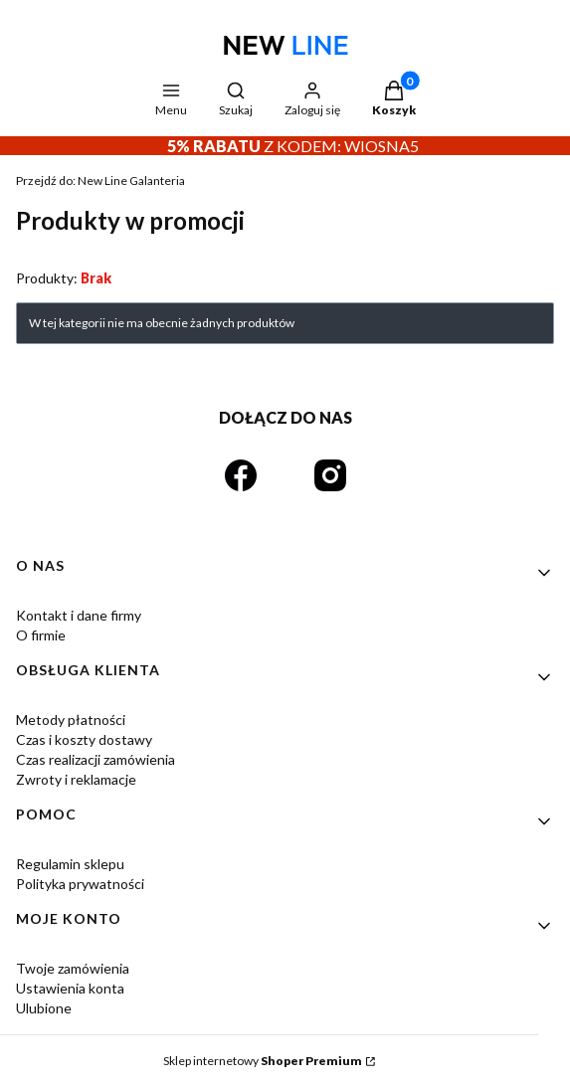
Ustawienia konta (70, 988)
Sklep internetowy (262, 1060)
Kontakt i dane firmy (78, 615)
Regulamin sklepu (70, 863)
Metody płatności (70, 719)
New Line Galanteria (100, 180)
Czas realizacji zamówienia (95, 759)
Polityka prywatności (80, 883)
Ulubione (44, 1007)
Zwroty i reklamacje (76, 779)
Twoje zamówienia (72, 968)
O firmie (41, 635)
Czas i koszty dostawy (84, 739)
